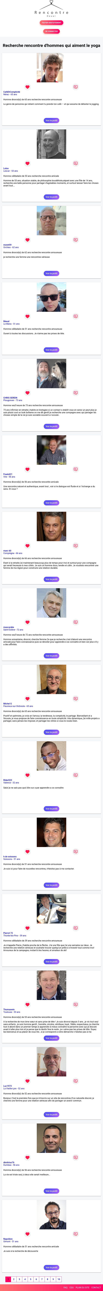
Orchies (7, 247)
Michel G (7, 703)
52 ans (21, 1088)
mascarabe (8, 627)
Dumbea (7, 1165)
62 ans (15, 247)
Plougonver (8, 400)
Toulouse (7, 1012)
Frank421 (7, 474)
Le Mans (7, 324)
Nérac (6, 94)
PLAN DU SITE (82, 1287)
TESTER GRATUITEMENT (51, 23)
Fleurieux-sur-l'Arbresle (14, 706)
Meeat (6, 321)
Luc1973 (7, 1086)
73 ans (19, 400)
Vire (5, 477)
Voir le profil (51, 120)
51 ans (16, 324)
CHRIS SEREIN (10, 398)
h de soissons (10, 856)
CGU (71, 1287)
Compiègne (8, 553)
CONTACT (96, 1287)
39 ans (23, 935)
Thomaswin (8, 1009)
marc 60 (7, 550)
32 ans (16, 782)
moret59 (7, 245)
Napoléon (8, 1239)
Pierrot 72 (8, 933)
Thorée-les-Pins (10, 935)
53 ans (14, 171)
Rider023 (7, 780)
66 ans (19, 553)
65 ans (14, 94)
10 (59, 1279)
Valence (7, 782)
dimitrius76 (8, 1162)
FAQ (65, 1287)
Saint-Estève (9, 629)
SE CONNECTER (51, 31)
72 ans (20, 629)
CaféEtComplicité (11, 92)
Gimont (6, 1241)
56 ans (12, 477)
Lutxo (6, 168)
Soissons (7, 859)
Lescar (6, 171)
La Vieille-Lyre (9, 1088)
